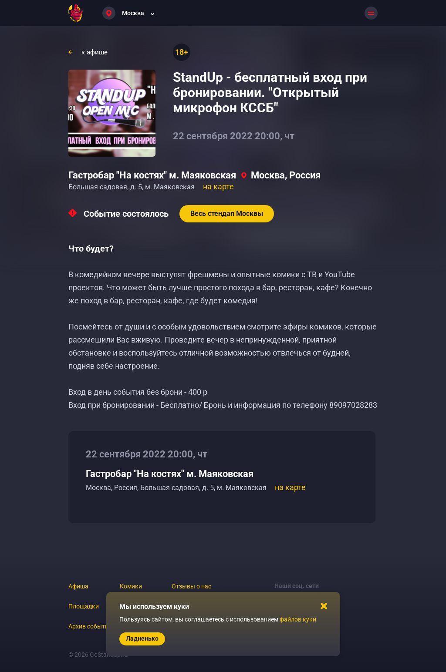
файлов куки (298, 619)
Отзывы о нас (191, 586)
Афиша (78, 586)
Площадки (83, 606)
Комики (131, 586)
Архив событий (90, 626)
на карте (218, 186)
